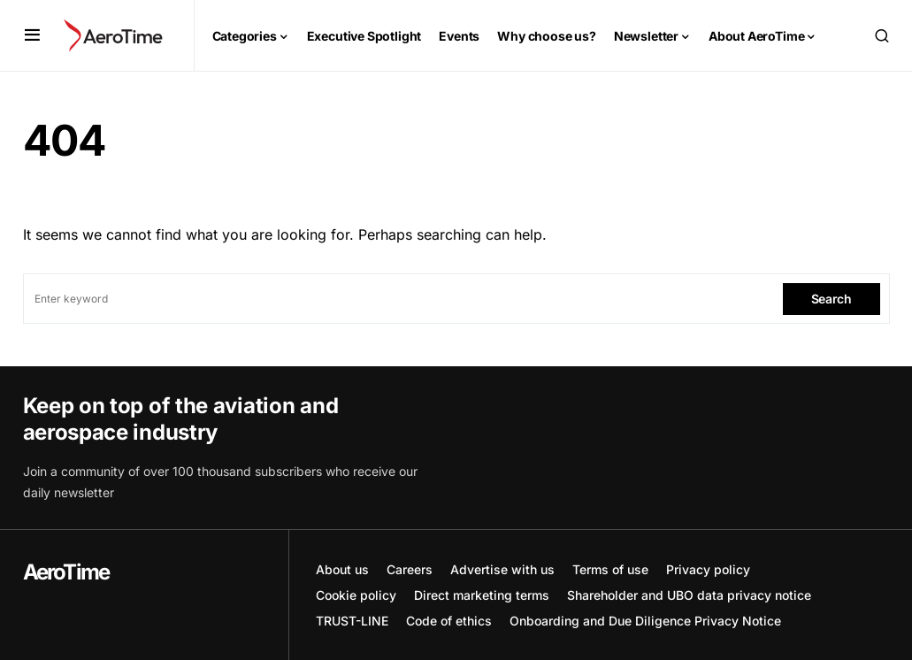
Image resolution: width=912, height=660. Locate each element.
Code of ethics (449, 620)
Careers (410, 569)
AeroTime (66, 572)
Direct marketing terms (481, 594)
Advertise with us (502, 569)
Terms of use (610, 569)
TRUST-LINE (352, 620)
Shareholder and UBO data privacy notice (689, 594)
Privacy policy (708, 569)
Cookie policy (356, 594)
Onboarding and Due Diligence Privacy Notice (645, 620)
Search (831, 298)
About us (342, 569)
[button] (32, 35)
